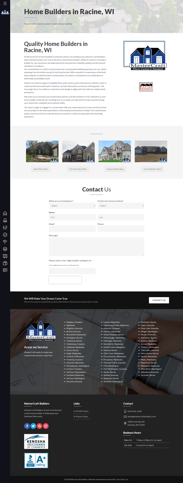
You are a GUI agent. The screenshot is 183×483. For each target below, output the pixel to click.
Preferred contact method (111, 201)
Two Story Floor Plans (78, 169)
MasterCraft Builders (79, 479)
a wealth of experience (85, 72)
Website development (97, 479)
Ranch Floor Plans (41, 169)
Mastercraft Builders (96, 56)
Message (53, 235)
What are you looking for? (61, 201)
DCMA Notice (82, 411)
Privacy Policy (82, 416)
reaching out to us (56, 100)
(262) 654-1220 (134, 411)
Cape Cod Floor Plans (115, 169)
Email (52, 224)
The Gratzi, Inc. (122, 479)
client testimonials (55, 75)
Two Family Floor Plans (152, 169)
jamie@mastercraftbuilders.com (142, 416)
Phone (101, 224)
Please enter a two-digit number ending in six (70, 260)
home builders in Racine (52, 56)
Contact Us (159, 300)
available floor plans (58, 83)
